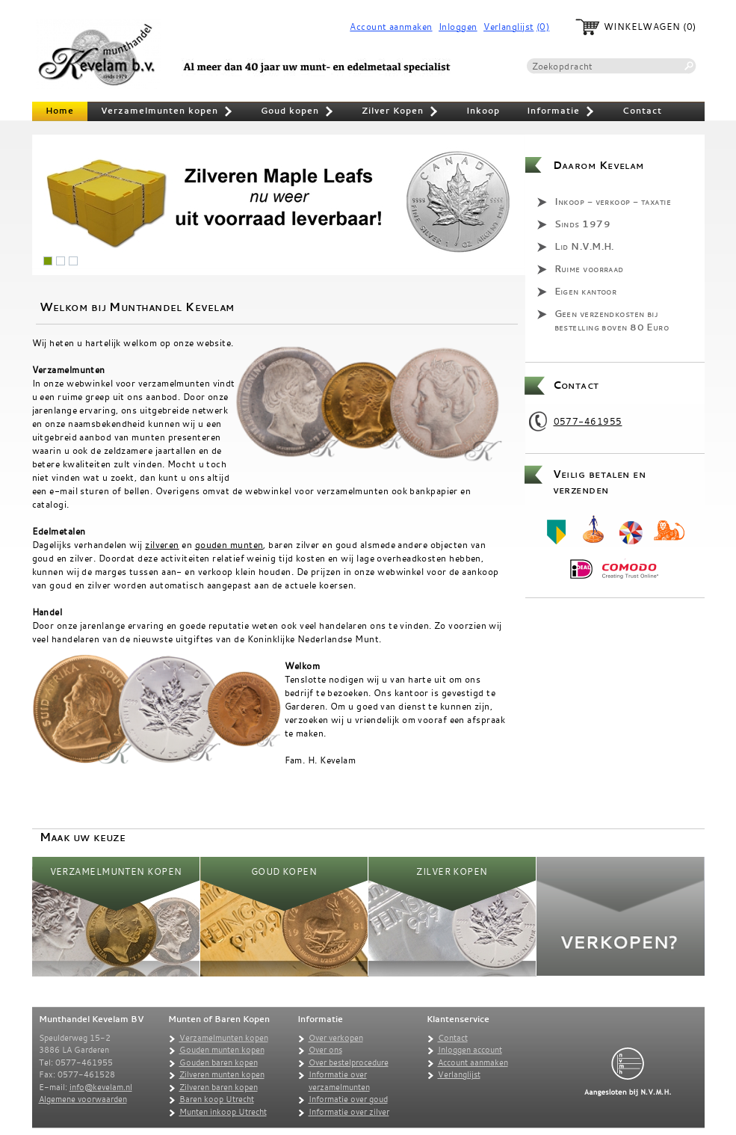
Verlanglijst (508, 26)
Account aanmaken (391, 26)
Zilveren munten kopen (222, 1074)
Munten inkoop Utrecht (223, 1112)
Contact (642, 110)
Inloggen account (470, 1050)
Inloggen (458, 26)
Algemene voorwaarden (83, 1099)
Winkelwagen (642, 26)
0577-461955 (588, 421)
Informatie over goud (348, 1099)
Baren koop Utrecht (216, 1099)
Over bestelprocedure (349, 1062)
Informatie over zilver (349, 1112)
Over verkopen (336, 1038)
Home (60, 110)
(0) (542, 26)
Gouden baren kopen (218, 1062)
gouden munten (229, 544)
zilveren (162, 544)
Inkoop (483, 110)
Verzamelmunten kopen (167, 112)
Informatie (561, 112)
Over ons (325, 1050)
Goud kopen (298, 112)
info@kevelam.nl (100, 1087)
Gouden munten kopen (222, 1050)
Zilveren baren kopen (218, 1087)
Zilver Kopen (400, 112)
